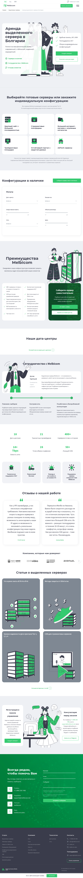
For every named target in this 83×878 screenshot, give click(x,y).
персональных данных (58, 795)
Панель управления (66, 6)
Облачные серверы (7, 845)
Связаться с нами (74, 1)
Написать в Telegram (70, 742)
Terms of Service (51, 799)
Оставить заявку (65, 307)
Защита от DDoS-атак (7, 848)
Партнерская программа (34, 848)
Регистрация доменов (7, 861)
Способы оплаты (32, 853)
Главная (4, 10)
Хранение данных (6, 863)
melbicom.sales (19, 816)
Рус (5, 1)
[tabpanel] (22, 525)
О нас (29, 845)
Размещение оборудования (9, 851)
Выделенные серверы (14, 10)
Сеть (50, 845)
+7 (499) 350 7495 (20, 794)
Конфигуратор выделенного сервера (9, 854)
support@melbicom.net (68, 728)
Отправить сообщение (59, 804)
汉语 (15, 1)
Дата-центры (52, 842)
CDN (3, 858)
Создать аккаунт (67, 53)
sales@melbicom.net (74, 845)
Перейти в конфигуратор (64, 312)
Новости (30, 851)
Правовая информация (33, 856)
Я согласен (52, 875)
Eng (10, 1)
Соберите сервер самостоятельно (67, 180)
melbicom (17, 809)
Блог (29, 842)
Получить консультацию (66, 59)
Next (79, 565)
